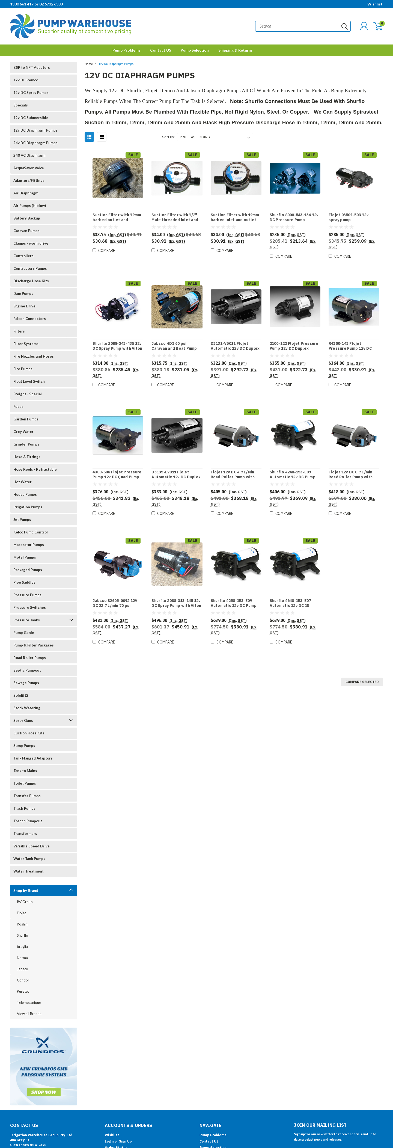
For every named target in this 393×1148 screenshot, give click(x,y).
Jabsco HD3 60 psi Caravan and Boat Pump (174, 346)
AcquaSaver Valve (28, 168)
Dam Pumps (23, 293)
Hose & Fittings (26, 457)
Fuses (18, 406)
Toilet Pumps (24, 783)
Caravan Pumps (26, 231)
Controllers (23, 256)
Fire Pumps (22, 369)
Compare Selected (362, 682)
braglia (22, 946)
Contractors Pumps (30, 268)
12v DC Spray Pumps (31, 92)
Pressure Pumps (27, 595)
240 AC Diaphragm (29, 155)
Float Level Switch (29, 381)
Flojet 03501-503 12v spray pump (349, 217)
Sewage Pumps (26, 683)
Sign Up (125, 1141)
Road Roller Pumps (29, 657)
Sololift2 (20, 695)
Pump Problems (126, 50)
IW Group (25, 902)
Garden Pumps (25, 419)
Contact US (160, 50)
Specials (20, 105)
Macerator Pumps (28, 544)
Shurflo (22, 935)
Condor (23, 980)
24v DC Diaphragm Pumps (35, 143)
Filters (19, 331)
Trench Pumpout (27, 821)
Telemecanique (29, 1002)
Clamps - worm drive (30, 243)
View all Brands (29, 1013)
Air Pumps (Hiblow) (29, 205)
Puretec (23, 991)
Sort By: (168, 137)
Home (89, 64)
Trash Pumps (24, 808)
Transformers (25, 833)
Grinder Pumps (26, 444)
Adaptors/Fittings (28, 180)
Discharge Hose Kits (31, 281)
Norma (22, 958)
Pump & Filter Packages (33, 645)
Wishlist (375, 4)
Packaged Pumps (27, 570)
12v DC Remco (25, 80)
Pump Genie (23, 632)
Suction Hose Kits (28, 733)
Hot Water (22, 482)
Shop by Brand (25, 890)
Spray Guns (23, 720)
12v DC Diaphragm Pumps (35, 130)
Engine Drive (24, 306)
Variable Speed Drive (31, 846)
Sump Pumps (24, 745)
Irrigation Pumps (27, 507)
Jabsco (22, 969)
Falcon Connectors (29, 318)
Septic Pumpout (27, 670)
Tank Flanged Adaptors (33, 758)
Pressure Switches (29, 607)
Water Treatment (28, 871)
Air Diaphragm (25, 193)
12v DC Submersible (30, 117)
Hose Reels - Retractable (35, 469)
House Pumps (25, 494)
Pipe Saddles (24, 582)
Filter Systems (25, 344)
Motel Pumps (24, 557)
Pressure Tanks (26, 620)
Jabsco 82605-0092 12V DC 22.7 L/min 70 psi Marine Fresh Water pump (117, 605)
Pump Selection (195, 50)
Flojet (21, 913)
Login (109, 1141)
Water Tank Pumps (29, 858)
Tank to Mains (25, 771)
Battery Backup (26, 218)
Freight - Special (27, 394)
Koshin (22, 924)
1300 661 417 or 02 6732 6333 (36, 4)
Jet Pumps (22, 519)
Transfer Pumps (27, 796)
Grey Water (23, 431)
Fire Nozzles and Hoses (33, 356)
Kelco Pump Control (30, 532)
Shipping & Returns (235, 50)
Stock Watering (26, 708)
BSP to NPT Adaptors (31, 67)
